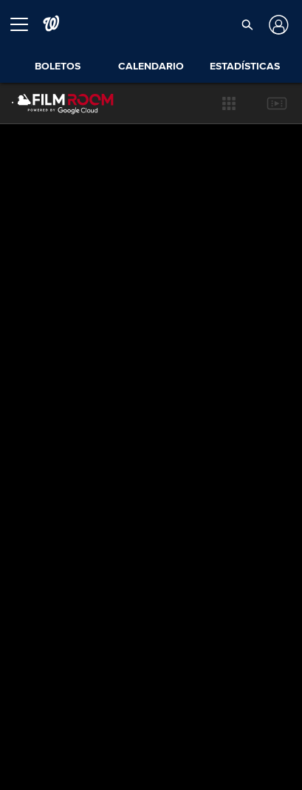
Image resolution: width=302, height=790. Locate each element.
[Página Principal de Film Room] (51, 103)
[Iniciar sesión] (277, 25)
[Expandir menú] (25, 24)
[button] (247, 24)
